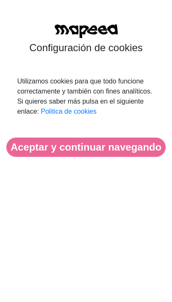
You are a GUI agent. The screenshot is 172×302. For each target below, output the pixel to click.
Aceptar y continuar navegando (86, 147)
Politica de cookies (69, 111)
